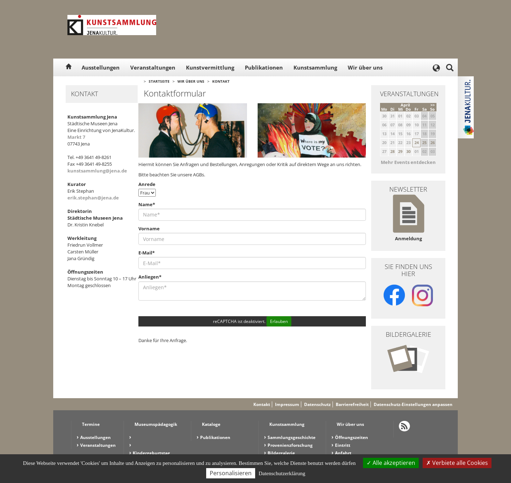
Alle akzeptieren (391, 463)
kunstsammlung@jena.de (97, 171)
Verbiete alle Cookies (457, 463)
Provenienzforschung (290, 445)
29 (400, 151)
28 (392, 151)
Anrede (146, 184)
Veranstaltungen (152, 67)
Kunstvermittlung (210, 67)
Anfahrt (343, 453)
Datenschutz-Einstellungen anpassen (413, 404)
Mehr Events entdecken (408, 162)
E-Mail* (146, 252)
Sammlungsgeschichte (291, 437)
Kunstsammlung (315, 67)
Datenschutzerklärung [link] (282, 473)
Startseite (159, 81)
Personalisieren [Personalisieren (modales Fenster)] (231, 473)
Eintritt (342, 445)
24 (416, 142)
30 (408, 151)
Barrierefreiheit (352, 404)
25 (424, 142)
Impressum (287, 404)
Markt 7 (76, 137)
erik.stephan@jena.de (93, 197)
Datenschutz (317, 404)
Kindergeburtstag (151, 453)
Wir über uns (365, 67)
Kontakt (221, 81)
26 (432, 142)
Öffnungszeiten (351, 437)
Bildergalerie (281, 453)
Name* (146, 204)
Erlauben (279, 321)
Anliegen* (149, 276)
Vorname (149, 228)
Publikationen (264, 67)
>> (432, 105)
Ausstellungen (101, 67)
